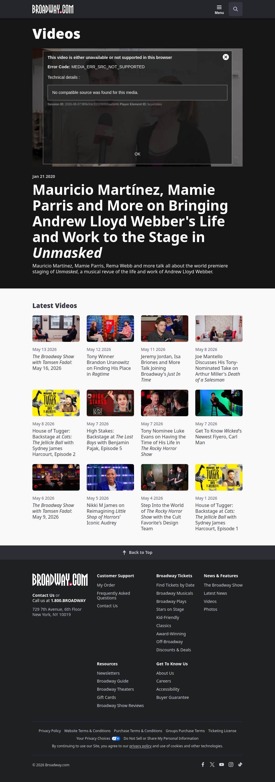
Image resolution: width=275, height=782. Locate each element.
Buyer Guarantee (172, 697)
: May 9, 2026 (53, 511)
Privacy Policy (50, 730)
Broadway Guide (112, 681)
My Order (106, 585)
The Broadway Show (223, 585)
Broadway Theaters (115, 689)
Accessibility (168, 689)
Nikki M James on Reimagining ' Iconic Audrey (106, 514)
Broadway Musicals (174, 593)
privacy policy (140, 745)
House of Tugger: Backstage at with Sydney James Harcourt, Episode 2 (54, 442)
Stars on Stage (170, 609)
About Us (165, 673)
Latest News (215, 593)
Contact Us (43, 595)
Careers (163, 681)
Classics (163, 625)
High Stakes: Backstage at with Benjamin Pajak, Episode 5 (110, 440)
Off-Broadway (169, 641)
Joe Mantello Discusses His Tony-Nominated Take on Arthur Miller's (217, 368)
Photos (210, 609)
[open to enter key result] (236, 9)
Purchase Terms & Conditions (138, 730)
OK (137, 154)
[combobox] (233, 9)
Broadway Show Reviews (120, 705)
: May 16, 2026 (53, 362)
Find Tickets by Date (175, 585)
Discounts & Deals (173, 649)
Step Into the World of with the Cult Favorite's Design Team (162, 517)
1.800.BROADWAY (68, 600)
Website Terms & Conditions (87, 730)
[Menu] (219, 10)
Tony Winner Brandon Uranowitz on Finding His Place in (109, 365)
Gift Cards (106, 697)
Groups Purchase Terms (185, 730)
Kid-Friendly (167, 617)
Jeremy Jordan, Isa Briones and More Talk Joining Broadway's (161, 368)
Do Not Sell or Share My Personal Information (161, 738)
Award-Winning (171, 633)
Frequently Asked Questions (113, 595)
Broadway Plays (171, 601)
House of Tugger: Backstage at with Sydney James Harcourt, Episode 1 (217, 517)
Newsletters (108, 673)
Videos (210, 601)
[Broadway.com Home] (52, 9)
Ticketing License (222, 730)
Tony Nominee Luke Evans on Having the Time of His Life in (163, 442)
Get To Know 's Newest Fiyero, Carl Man (218, 437)
